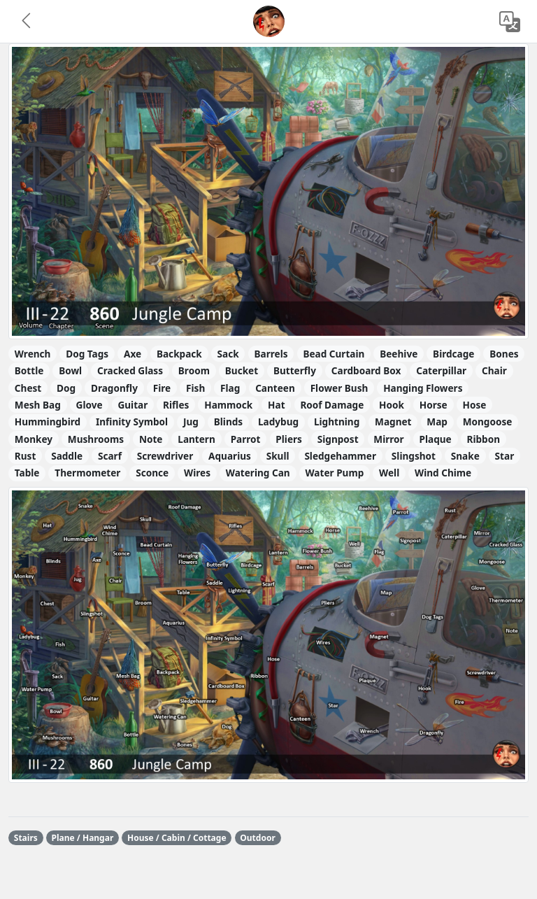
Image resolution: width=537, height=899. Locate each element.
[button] (27, 21)
